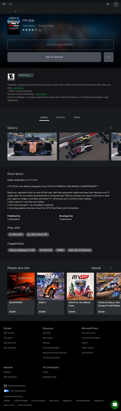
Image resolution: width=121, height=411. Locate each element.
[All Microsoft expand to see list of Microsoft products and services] (4, 4)
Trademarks (67, 401)
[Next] (110, 128)
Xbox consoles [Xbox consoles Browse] (9, 333)
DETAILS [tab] (44, 117)
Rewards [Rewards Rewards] (7, 372)
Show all (96, 267)
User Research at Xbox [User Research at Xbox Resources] (51, 358)
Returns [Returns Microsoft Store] (85, 343)
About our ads (9, 405)
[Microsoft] (60, 2)
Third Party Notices (83, 401)
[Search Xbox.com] (10, 4)
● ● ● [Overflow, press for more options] (108, 57)
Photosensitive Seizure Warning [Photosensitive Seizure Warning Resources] (55, 353)
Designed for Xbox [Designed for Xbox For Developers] (49, 377)
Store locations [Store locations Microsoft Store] (87, 353)
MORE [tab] (77, 117)
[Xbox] (8, 11)
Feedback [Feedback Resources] (46, 343)
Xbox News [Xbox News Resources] (47, 333)
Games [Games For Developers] (45, 372)
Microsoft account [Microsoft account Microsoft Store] (88, 333)
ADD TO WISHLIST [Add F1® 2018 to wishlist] (54, 57)
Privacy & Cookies (38, 401)
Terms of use (54, 401)
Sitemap (7, 401)
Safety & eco (99, 401)
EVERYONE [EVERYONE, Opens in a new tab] (25, 75)
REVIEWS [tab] (60, 117)
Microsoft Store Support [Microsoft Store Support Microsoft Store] (91, 338)
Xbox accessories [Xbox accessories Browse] (10, 348)
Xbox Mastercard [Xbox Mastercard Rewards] (10, 377)
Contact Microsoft (21, 401)
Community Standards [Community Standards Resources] (51, 348)
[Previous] (104, 128)
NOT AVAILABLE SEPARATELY (60, 44)
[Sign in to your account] (116, 4)
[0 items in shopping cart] (108, 4)
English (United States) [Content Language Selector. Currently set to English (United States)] (16, 386)
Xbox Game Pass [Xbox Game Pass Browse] (10, 343)
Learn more (18, 87)
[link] (21, 294)
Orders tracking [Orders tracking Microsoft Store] (87, 348)
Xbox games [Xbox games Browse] (8, 338)
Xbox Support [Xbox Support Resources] (48, 338)
